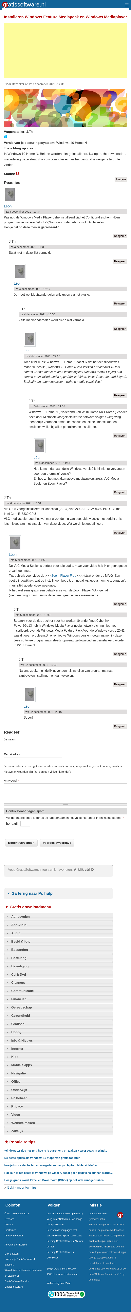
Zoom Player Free (63, 575)
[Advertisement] (65, 50)
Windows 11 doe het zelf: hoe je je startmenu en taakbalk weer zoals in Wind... (55, 1150)
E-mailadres (12, 754)
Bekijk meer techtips (22, 1187)
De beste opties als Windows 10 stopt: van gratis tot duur (42, 1157)
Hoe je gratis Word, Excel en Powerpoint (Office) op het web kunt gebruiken (54, 1180)
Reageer (121, 179)
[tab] (58, 917)
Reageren (120, 236)
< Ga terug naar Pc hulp (30, 893)
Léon (8, 206)
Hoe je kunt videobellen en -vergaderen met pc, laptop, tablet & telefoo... (51, 1165)
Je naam (10, 739)
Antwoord (11, 780)
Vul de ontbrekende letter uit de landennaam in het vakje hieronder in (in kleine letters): (65, 817)
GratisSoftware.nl (98, 1213)
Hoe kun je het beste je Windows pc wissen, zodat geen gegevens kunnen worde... (58, 1172)
